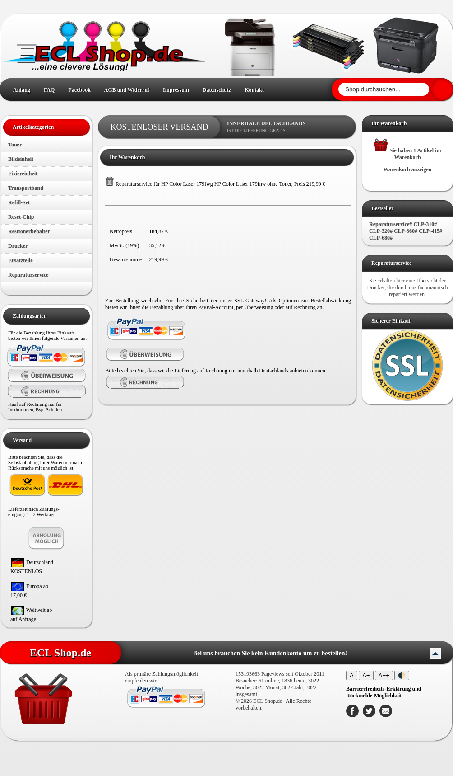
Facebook (79, 90)
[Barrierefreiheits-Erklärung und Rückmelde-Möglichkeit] (383, 692)
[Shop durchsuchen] (383, 89)
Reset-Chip (21, 217)
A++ (384, 675)
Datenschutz (217, 90)
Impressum (176, 90)
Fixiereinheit (22, 173)
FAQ (49, 90)
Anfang (21, 90)
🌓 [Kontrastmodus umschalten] (402, 675)
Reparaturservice (28, 275)
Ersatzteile (20, 260)
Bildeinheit (20, 159)
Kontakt (254, 90)
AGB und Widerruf (126, 90)
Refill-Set (19, 202)
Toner (15, 144)
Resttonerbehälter (29, 231)
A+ (366, 675)
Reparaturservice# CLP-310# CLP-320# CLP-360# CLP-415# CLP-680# (405, 231)
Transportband (25, 188)
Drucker (18, 246)
